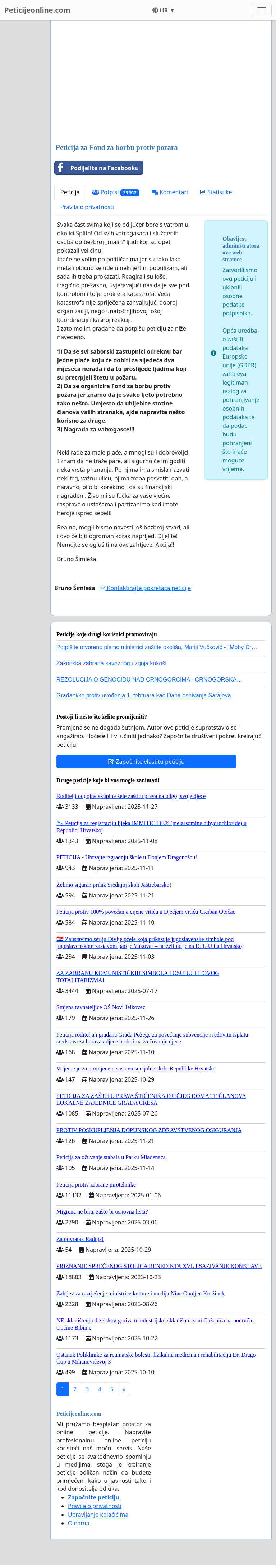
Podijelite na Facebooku (97, 167)
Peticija (70, 192)
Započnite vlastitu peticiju (146, 762)
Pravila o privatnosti (87, 207)
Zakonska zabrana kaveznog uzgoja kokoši (111, 663)
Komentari (170, 192)
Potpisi (115, 192)
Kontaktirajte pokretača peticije (145, 588)
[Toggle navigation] (262, 10)
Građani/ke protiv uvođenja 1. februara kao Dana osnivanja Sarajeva (143, 695)
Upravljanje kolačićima (98, 1515)
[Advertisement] (161, 82)
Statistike (216, 192)
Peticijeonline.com (37, 10)
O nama (78, 1523)
